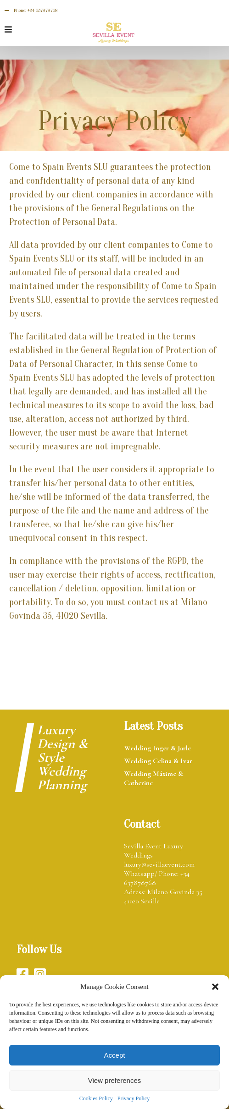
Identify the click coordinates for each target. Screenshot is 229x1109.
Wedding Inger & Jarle (157, 748)
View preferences (114, 1080)
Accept (114, 1055)
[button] (215, 986)
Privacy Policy (133, 1098)
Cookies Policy (96, 1098)
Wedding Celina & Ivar (158, 760)
